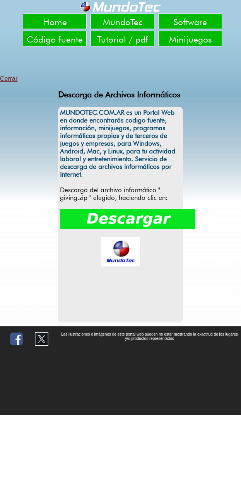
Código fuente (55, 39)
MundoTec (122, 22)
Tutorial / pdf (122, 39)
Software (190, 22)
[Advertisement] (120, 61)
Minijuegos (190, 39)
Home (55, 22)
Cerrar (8, 78)
